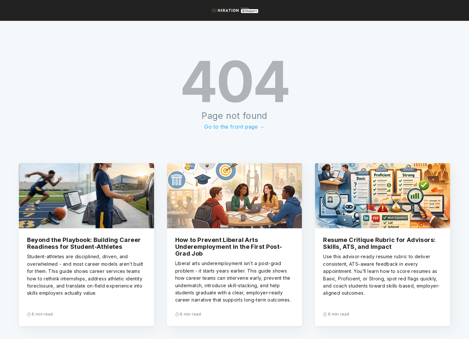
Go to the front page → (234, 126)
